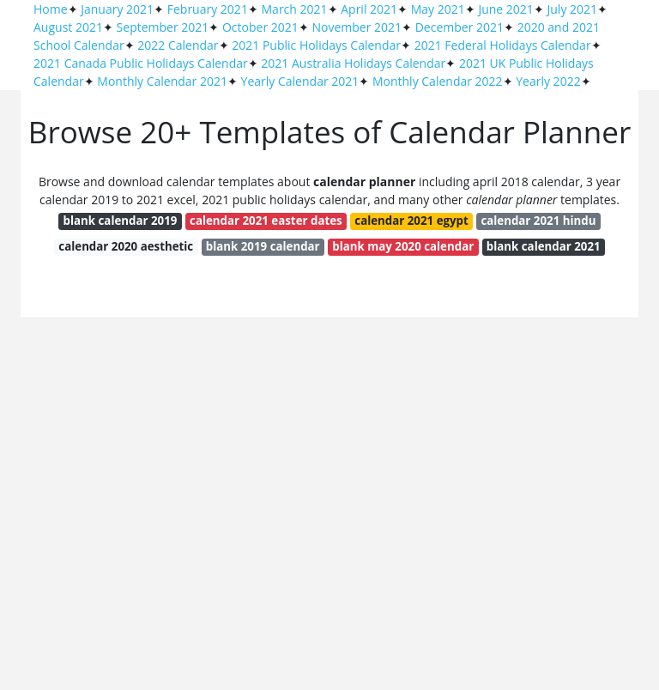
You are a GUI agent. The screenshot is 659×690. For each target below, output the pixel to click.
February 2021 (207, 9)
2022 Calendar (177, 45)
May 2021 (438, 9)
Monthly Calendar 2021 (162, 81)
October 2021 (260, 27)
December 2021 (459, 27)
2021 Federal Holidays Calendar (502, 45)
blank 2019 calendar (263, 246)
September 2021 (163, 27)
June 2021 (505, 9)
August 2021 (68, 27)
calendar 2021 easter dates (266, 220)
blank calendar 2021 (544, 246)
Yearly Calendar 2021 (300, 81)
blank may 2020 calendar (403, 246)
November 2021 (356, 27)
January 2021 (117, 9)
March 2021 (295, 9)
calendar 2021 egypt (411, 220)
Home (50, 9)
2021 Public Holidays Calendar (316, 45)
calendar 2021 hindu (538, 220)
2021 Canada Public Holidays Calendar (140, 63)
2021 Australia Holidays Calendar (353, 63)
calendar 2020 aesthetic (125, 246)
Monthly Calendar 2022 (437, 81)
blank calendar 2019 (120, 220)
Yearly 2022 (548, 81)
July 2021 (572, 9)
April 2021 (369, 9)
